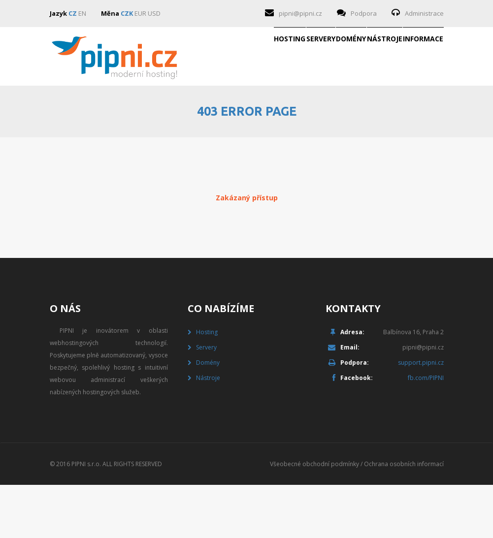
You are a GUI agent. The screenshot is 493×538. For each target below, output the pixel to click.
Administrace (424, 13)
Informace (407, 115)
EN (82, 13)
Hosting (147, 115)
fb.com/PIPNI (426, 431)
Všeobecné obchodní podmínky (314, 517)
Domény (271, 115)
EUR (140, 13)
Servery (209, 115)
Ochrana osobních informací (404, 517)
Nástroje (337, 115)
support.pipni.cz (421, 415)
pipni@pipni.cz (300, 13)
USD (154, 13)
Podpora (364, 13)
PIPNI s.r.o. (86, 517)
